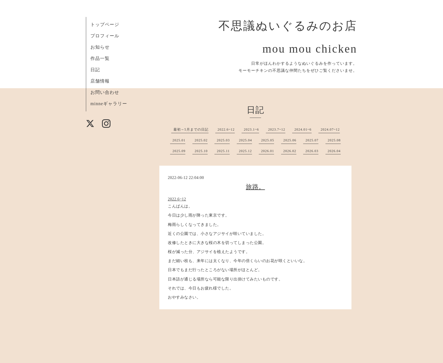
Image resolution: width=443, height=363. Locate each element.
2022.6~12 (226, 129)
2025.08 (334, 140)
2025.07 (311, 140)
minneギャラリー (108, 103)
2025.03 (223, 140)
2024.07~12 (330, 129)
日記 (95, 69)
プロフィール (104, 35)
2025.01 (178, 140)
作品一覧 (100, 58)
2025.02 (201, 140)
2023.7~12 (276, 129)
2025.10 (201, 151)
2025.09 (178, 151)
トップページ (104, 24)
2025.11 (223, 151)
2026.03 (311, 151)
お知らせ (100, 47)
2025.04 (245, 140)
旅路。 (255, 186)
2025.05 (267, 140)
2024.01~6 (303, 129)
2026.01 (267, 151)
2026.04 (334, 151)
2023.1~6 (251, 129)
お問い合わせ (104, 92)
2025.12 (245, 151)
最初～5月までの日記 (191, 129)
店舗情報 (100, 81)
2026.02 (289, 151)
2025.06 (289, 140)
